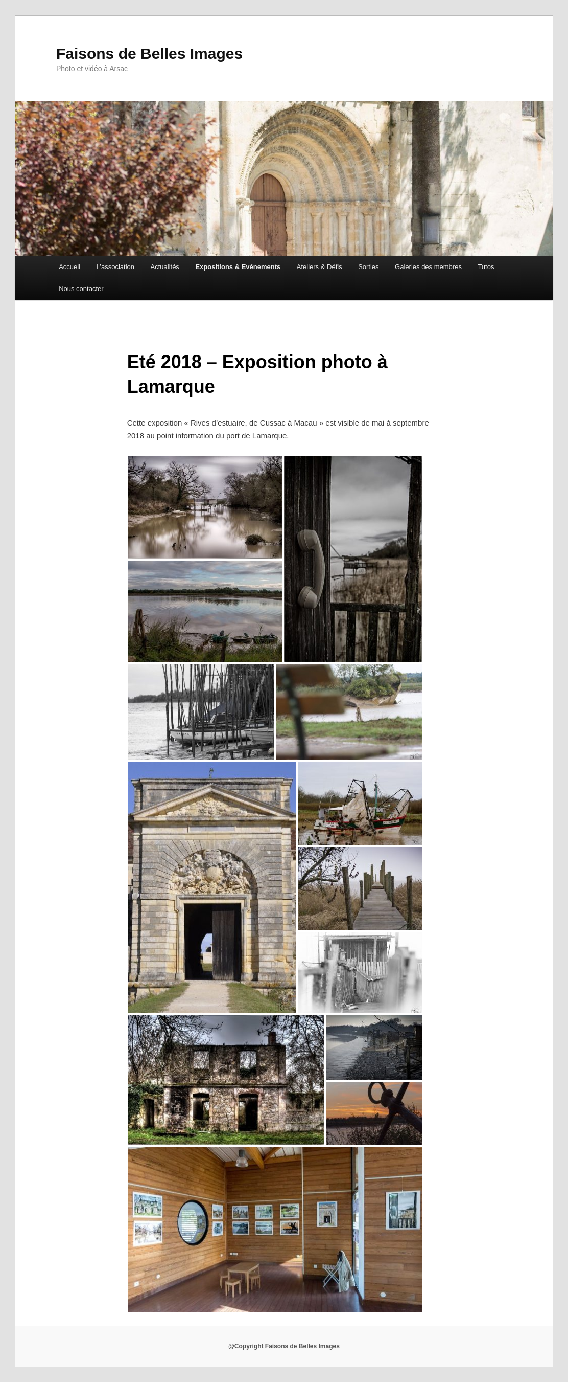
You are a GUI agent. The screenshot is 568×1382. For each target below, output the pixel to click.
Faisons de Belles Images (149, 53)
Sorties (368, 267)
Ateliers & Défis (319, 267)
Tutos (486, 267)
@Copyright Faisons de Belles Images (284, 1346)
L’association (115, 267)
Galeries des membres (428, 267)
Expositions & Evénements (237, 267)
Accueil (69, 267)
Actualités (165, 267)
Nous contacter (81, 289)
